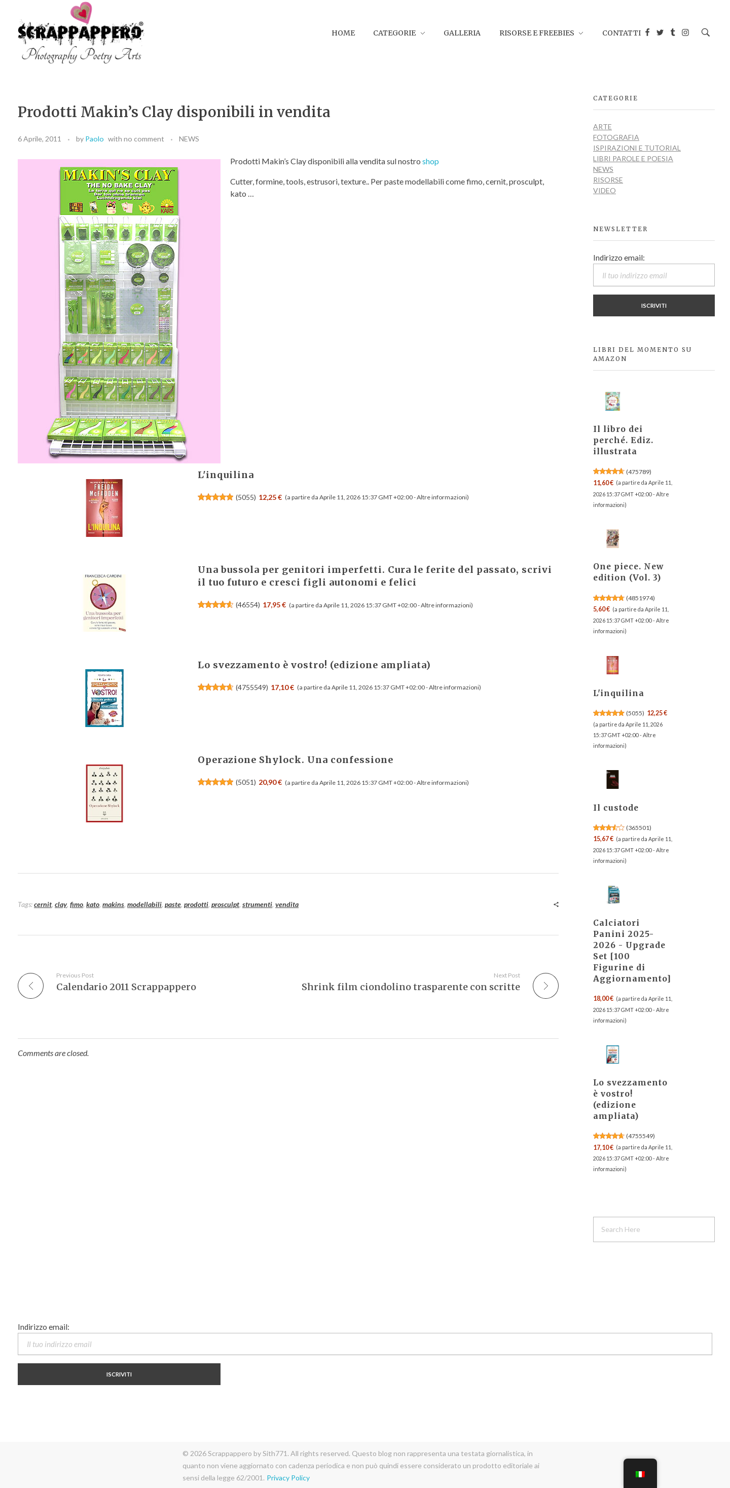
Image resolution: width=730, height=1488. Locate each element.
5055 (246, 497)
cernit (43, 904)
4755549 (252, 687)
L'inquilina (226, 475)
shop (430, 161)
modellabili (144, 904)
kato (92, 904)
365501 (638, 827)
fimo (76, 904)
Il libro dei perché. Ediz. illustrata (623, 440)
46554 (248, 604)
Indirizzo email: (654, 269)
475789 (638, 472)
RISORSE (608, 179)
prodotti (196, 904)
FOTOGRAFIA (616, 137)
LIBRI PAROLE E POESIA (633, 158)
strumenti (257, 904)
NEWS (189, 138)
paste (173, 904)
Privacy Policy (288, 1477)
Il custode (616, 808)
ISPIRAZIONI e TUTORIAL (637, 147)
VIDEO (604, 190)
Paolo (94, 138)
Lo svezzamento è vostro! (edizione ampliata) (314, 665)
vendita (287, 904)
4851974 (640, 598)
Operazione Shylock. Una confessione (295, 760)
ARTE (602, 126)
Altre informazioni (442, 497)
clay (61, 904)
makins (113, 904)
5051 (246, 782)
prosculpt (225, 904)
